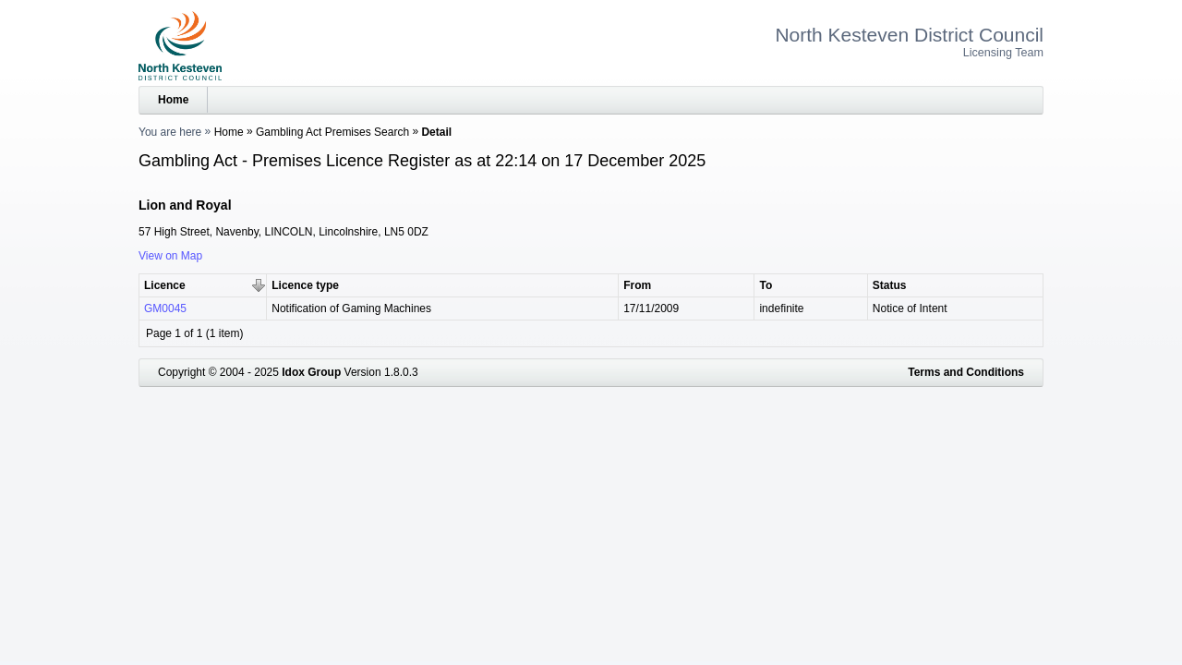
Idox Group (311, 372)
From (637, 285)
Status (890, 285)
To (765, 285)
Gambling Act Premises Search (332, 132)
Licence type (305, 285)
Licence (165, 285)
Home (173, 99)
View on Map (170, 255)
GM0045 (165, 308)
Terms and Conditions (966, 372)
